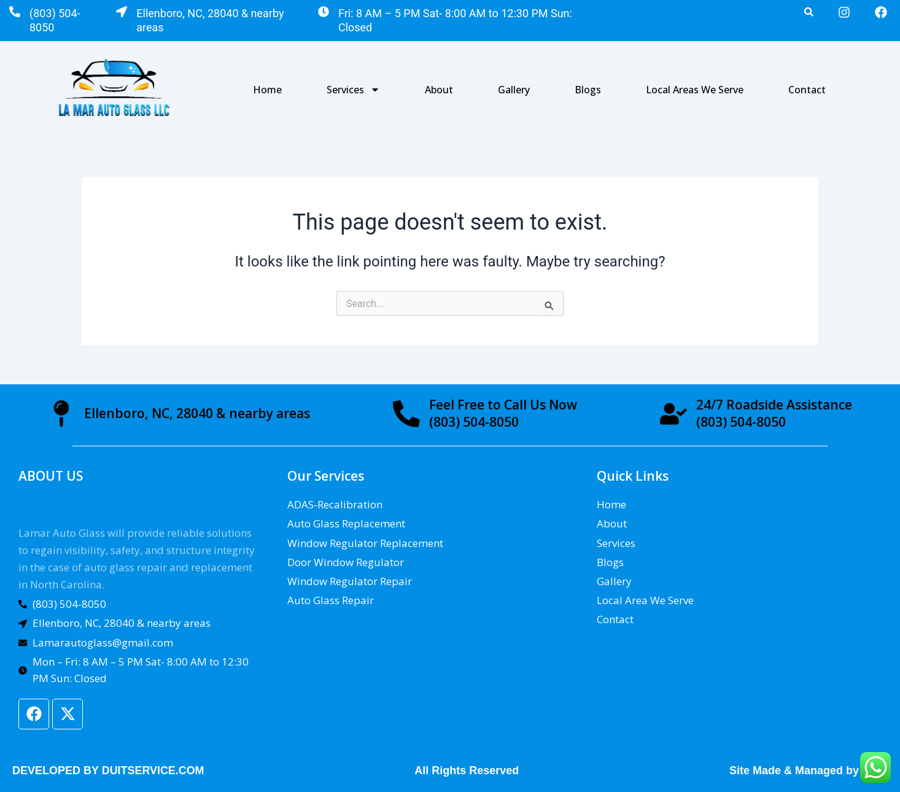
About (439, 89)
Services (353, 90)
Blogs (588, 89)
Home (267, 89)
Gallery (514, 89)
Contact (807, 89)
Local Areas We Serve (694, 89)
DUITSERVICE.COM (153, 770)
